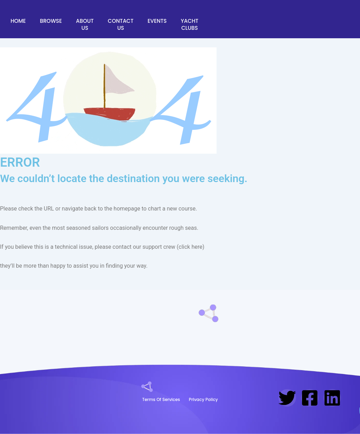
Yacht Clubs (189, 24)
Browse (51, 21)
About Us (85, 24)
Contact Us (121, 24)
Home (18, 21)
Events (157, 21)
